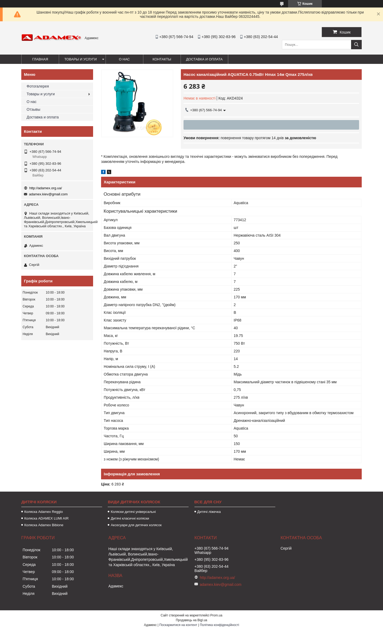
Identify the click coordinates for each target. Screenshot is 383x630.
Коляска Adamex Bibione (43, 525)
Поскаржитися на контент (178, 625)
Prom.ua (216, 615)
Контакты (161, 59)
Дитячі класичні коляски (130, 518)
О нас (124, 59)
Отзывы (33, 109)
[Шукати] (356, 44)
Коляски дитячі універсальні (133, 512)
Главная (40, 59)
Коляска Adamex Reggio (43, 512)
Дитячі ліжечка (209, 512)
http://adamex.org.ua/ (45, 188)
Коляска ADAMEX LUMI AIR (46, 518)
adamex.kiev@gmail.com (48, 194)
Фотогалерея (38, 86)
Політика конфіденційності (219, 625)
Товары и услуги (80, 59)
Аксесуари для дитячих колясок (136, 525)
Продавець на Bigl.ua (191, 620)
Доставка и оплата (204, 59)
